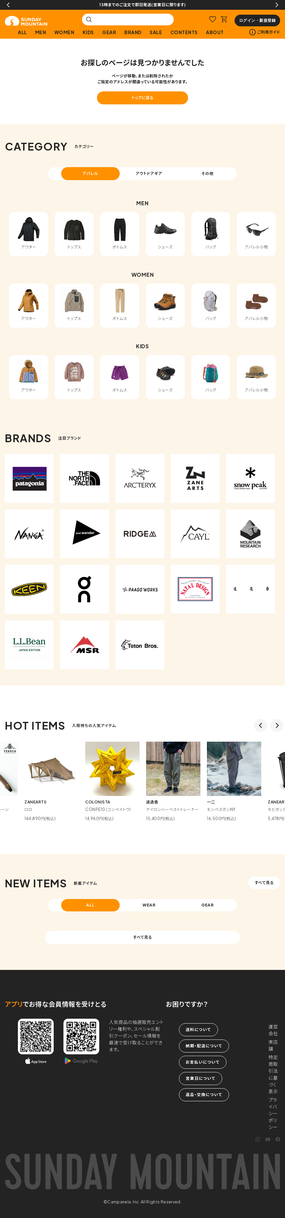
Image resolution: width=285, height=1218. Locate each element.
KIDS (88, 32)
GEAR (109, 32)
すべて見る (264, 882)
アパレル (91, 173)
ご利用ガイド (264, 32)
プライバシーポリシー (273, 1113)
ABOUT (215, 32)
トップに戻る (142, 97)
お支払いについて (203, 1062)
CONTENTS (184, 32)
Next (277, 5)
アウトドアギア (149, 173)
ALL (22, 32)
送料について (198, 1029)
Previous (8, 5)
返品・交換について (204, 1094)
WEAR (149, 905)
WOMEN (64, 32)
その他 (207, 173)
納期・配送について (204, 1045)
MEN (40, 32)
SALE (156, 32)
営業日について (200, 1078)
